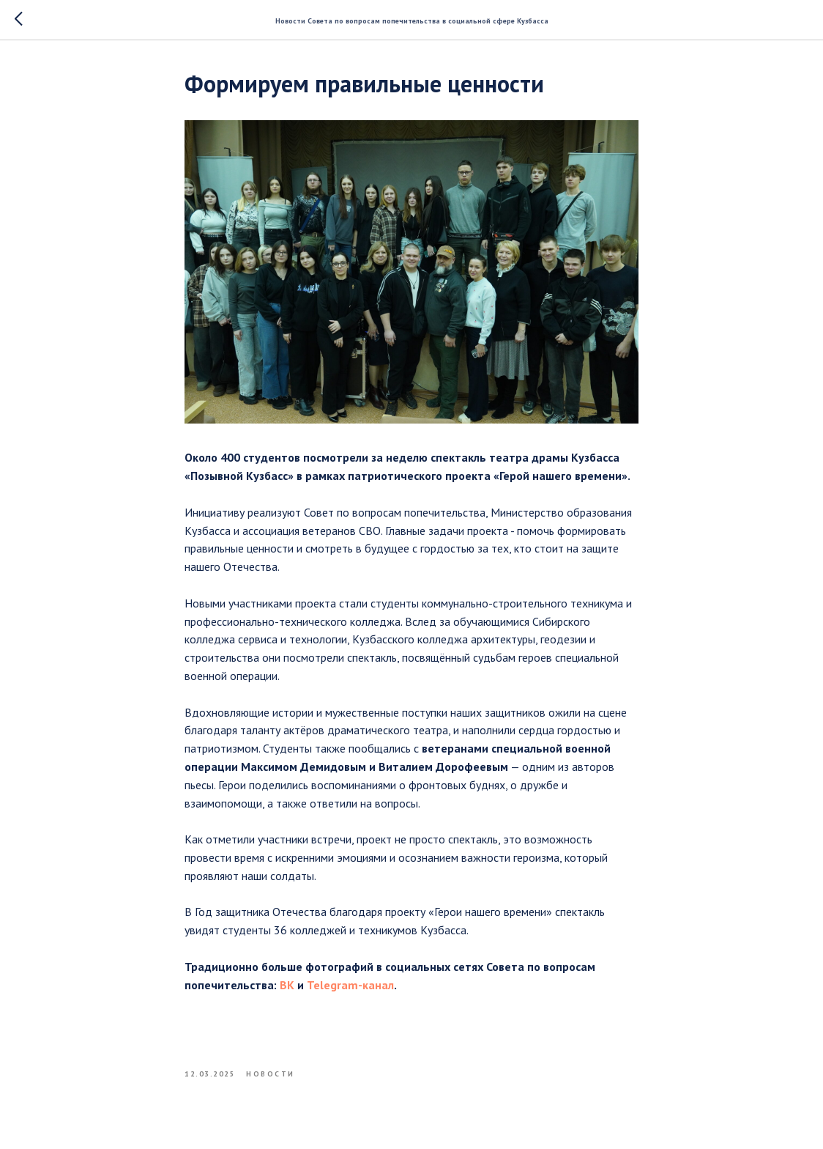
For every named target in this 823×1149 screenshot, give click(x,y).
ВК (287, 985)
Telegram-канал (350, 985)
